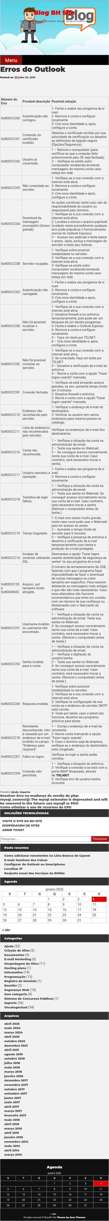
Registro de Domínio (20, 981)
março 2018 (13, 1072)
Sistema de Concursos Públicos (28, 999)
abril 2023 (12, 1037)
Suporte (25, 792)
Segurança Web (16, 990)
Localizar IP (13, 869)
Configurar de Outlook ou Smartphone (34, 864)
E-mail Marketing (17, 959)
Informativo (13, 972)
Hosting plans (15, 968)
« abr (6, 930)
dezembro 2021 (16, 1045)
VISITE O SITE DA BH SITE (22, 821)
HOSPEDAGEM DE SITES (21, 825)
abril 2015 (11, 1133)
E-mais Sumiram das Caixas (25, 860)
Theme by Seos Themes (71, 1217)
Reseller (10, 985)
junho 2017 (12, 1098)
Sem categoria (15, 994)
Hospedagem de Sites (21, 964)
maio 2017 (12, 1102)
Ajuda (15, 792)
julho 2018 (12, 1063)
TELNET (62, 775)
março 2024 (13, 1032)
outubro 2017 (14, 1089)
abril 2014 (11, 1150)
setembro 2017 (15, 1093)
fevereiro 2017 (15, 1115)
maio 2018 (12, 1067)
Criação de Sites (17, 950)
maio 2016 (12, 1120)
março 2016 (13, 1128)
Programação (15, 977)
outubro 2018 (14, 1058)
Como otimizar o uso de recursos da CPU (36, 807)
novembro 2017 (16, 1085)
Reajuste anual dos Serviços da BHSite (34, 873)
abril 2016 (11, 1124)
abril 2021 (11, 1050)
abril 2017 (11, 1107)
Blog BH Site (54, 12)
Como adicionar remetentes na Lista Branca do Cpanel (47, 855)
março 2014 (13, 1154)
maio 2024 (12, 1028)
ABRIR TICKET (13, 830)
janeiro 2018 (13, 1076)
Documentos (14, 955)
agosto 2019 (13, 1054)
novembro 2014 (16, 1142)
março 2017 (13, 1111)
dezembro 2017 (16, 1080)
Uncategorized (15, 1007)
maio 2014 (12, 1146)
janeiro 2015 (13, 1137)
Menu (11, 60)
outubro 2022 (14, 1041)
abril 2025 (12, 1024)
